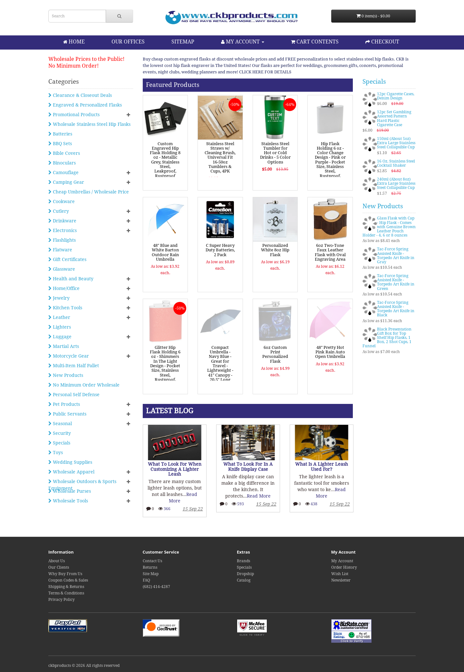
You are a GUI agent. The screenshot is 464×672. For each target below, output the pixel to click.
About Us (56, 561)
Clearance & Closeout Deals (80, 95)
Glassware (61, 269)
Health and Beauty (70, 278)
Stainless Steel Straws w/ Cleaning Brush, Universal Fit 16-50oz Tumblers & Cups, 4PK (220, 157)
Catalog (243, 580)
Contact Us (152, 561)
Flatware (60, 249)
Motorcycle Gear (68, 356)
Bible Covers (64, 153)
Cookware (61, 201)
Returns (150, 567)
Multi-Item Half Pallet (73, 365)
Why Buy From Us (65, 574)
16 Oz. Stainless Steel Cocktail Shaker (396, 163)
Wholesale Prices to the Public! (86, 59)
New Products (65, 375)
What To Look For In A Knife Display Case (249, 466)
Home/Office (64, 288)
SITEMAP (182, 42)
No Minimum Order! (73, 66)
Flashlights (62, 240)
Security (59, 433)
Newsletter (341, 580)
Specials (59, 442)
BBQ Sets (60, 143)
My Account (342, 561)
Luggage (60, 336)
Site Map (151, 574)
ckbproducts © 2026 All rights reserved (84, 665)
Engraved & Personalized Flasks (85, 104)
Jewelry (59, 298)
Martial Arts (63, 346)
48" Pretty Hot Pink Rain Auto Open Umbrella (330, 352)
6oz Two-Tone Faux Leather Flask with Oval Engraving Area (330, 252)
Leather (59, 317)
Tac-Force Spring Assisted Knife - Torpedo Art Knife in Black (395, 309)
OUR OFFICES (128, 42)
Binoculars (62, 162)
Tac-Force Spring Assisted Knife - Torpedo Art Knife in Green (395, 282)
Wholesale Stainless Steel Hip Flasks (89, 124)
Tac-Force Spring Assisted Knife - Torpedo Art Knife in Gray (395, 255)
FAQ (146, 580)
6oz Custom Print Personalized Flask (275, 354)
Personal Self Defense (74, 394)
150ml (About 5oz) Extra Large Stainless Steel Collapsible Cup (396, 142)
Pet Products (64, 404)
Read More (260, 496)
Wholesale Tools (68, 500)
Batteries (60, 133)
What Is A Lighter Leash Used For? (322, 466)
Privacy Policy (61, 599)
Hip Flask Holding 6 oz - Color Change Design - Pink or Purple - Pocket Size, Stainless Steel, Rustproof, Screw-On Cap (330, 162)
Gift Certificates (67, 259)
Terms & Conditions (66, 593)
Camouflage (63, 172)
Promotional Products (74, 114)
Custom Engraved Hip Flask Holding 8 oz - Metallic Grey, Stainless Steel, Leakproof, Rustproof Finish (165, 162)
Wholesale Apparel (71, 471)
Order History (344, 567)
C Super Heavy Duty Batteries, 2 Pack (220, 250)
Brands (243, 561)
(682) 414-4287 (156, 586)
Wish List (339, 574)
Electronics (62, 230)
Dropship (245, 574)
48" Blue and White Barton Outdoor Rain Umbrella (165, 252)
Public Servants (67, 413)
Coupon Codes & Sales (68, 580)
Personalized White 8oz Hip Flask (275, 250)
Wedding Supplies (70, 462)
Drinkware (62, 220)
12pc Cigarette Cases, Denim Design (395, 96)
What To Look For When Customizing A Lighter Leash (176, 469)
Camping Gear (66, 182)
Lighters (59, 327)
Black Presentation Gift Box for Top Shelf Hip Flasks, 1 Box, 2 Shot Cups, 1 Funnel (386, 338)
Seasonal (60, 423)
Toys (55, 452)
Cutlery (58, 211)
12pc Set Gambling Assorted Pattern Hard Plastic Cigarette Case (394, 118)
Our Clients (58, 567)
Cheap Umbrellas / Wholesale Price (88, 191)
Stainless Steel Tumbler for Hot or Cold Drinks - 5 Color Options (275, 152)
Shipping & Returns (66, 586)
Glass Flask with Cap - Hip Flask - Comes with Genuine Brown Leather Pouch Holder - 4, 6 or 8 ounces (389, 227)
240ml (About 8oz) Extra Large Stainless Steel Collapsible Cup (396, 183)
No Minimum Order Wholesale (84, 384)
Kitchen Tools (65, 307)
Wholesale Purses (69, 491)
